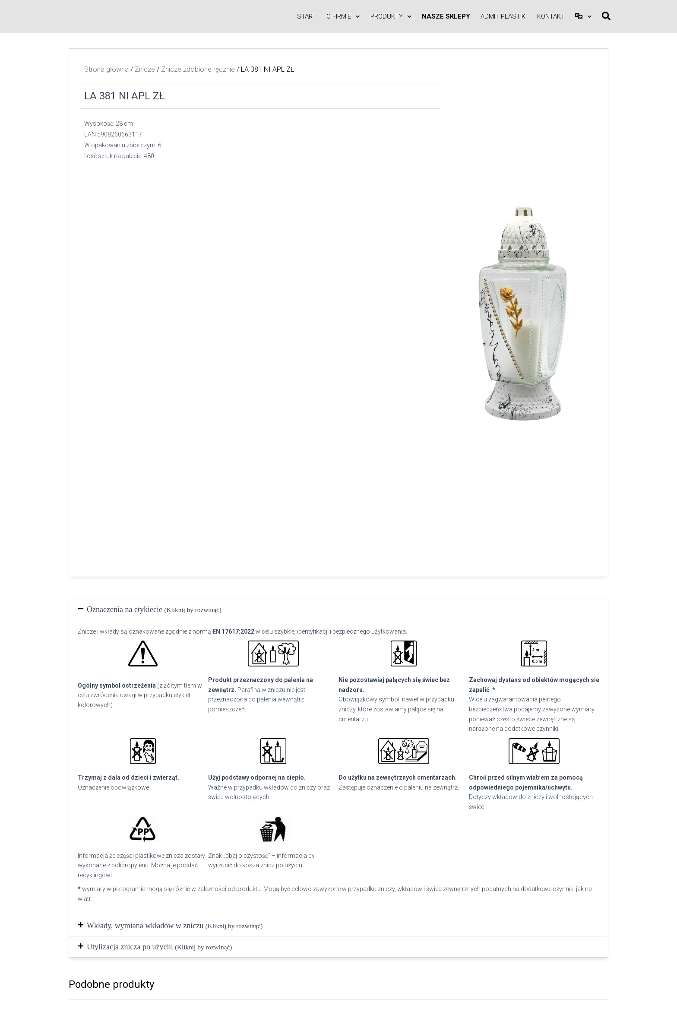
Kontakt (551, 16)
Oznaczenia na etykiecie (154, 609)
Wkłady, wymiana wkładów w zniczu (175, 925)
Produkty (391, 16)
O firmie (343, 16)
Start (306, 16)
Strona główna (106, 69)
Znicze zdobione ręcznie (198, 69)
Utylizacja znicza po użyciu (159, 946)
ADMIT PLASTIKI (504, 16)
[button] (338, 609)
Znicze (145, 69)
